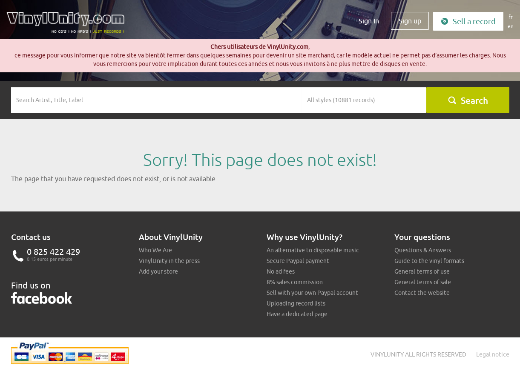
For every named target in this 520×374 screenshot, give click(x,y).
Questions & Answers (422, 250)
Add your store (158, 271)
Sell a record (468, 21)
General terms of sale (422, 282)
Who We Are (155, 250)
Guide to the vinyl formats (429, 260)
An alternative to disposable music (313, 250)
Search (468, 100)
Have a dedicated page (297, 314)
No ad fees (281, 271)
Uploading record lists (296, 303)
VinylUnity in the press (169, 260)
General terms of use (422, 271)
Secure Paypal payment (298, 260)
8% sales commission (295, 282)
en (511, 26)
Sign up (410, 21)
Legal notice (492, 354)
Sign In (369, 21)
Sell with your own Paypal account (312, 292)
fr (511, 17)
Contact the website (422, 292)
